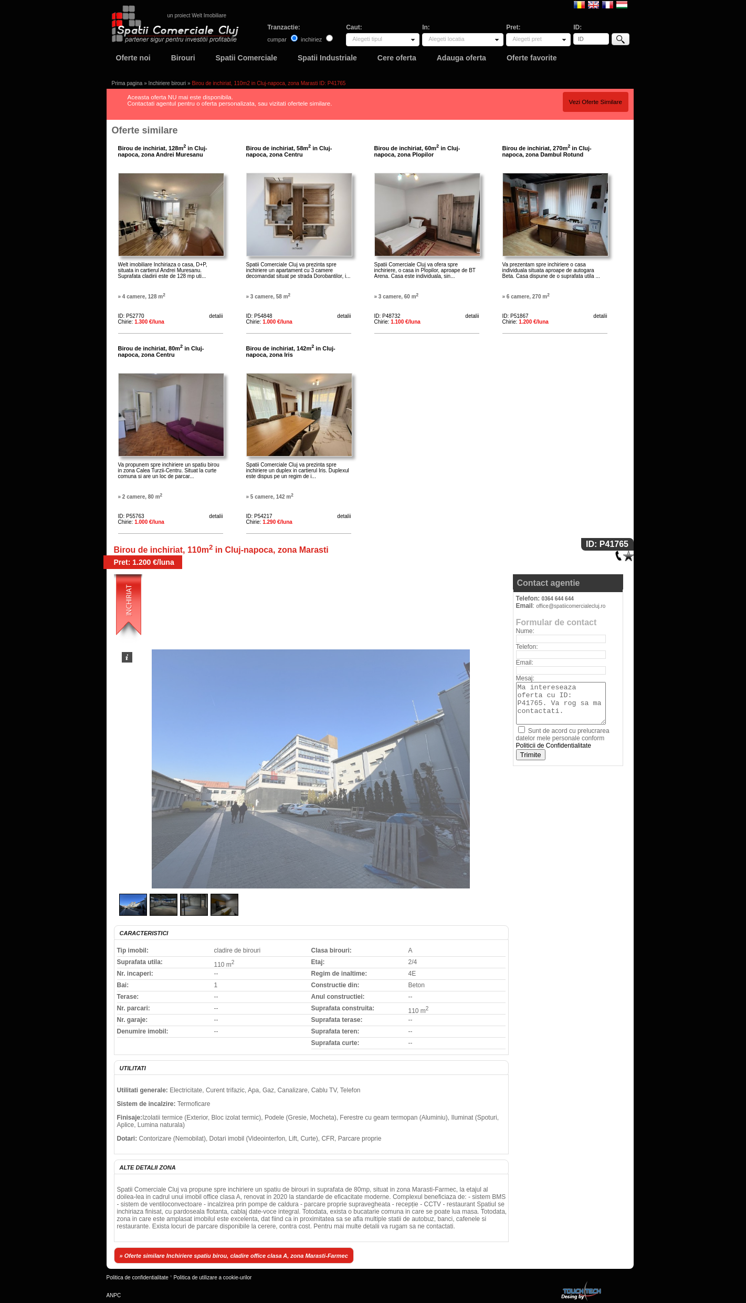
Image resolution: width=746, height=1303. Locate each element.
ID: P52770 (131, 316)
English (593, 4)
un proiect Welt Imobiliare (197, 15)
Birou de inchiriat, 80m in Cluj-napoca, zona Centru (161, 351)
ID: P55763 (131, 516)
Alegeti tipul (367, 39)
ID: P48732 (387, 316)
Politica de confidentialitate (138, 1277)
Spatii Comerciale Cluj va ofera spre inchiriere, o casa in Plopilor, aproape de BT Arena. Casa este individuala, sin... (425, 270)
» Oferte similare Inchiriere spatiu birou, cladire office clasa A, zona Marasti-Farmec (234, 1256)
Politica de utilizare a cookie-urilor (212, 1277)
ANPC (114, 1295)
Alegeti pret (527, 39)
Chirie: (141, 322)
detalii (216, 316)
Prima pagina (127, 83)
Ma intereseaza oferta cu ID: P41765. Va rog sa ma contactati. (561, 703)
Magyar (621, 4)
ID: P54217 (259, 516)
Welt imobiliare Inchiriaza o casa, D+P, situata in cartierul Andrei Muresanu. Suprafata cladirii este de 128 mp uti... (162, 270)
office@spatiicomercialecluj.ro (570, 606)
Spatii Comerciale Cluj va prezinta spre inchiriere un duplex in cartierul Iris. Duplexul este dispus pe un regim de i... (297, 470)
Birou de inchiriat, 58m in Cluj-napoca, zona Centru (289, 151)
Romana (579, 4)
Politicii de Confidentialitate (553, 745)
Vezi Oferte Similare (595, 102)
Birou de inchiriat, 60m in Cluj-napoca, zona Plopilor (417, 151)
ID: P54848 (259, 316)
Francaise (607, 4)
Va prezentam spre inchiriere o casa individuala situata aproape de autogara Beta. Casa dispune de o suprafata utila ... (551, 270)
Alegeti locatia (446, 39)
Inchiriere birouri (167, 83)
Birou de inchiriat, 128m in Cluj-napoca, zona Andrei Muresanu (162, 151)
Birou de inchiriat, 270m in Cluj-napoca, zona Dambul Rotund (547, 151)
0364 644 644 (558, 599)
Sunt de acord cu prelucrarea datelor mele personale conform (563, 738)
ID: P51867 (515, 316)
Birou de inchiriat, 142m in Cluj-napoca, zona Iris (290, 351)
